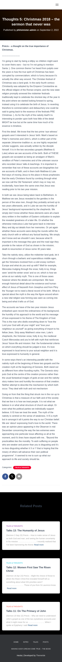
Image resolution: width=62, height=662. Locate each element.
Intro (25, 642)
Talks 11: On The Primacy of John (26, 611)
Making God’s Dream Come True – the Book (31, 649)
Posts (45, 642)
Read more (39, 545)
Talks (35, 642)
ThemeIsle (40, 655)
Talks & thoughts (22, 467)
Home (16, 642)
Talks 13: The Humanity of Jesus (25, 530)
